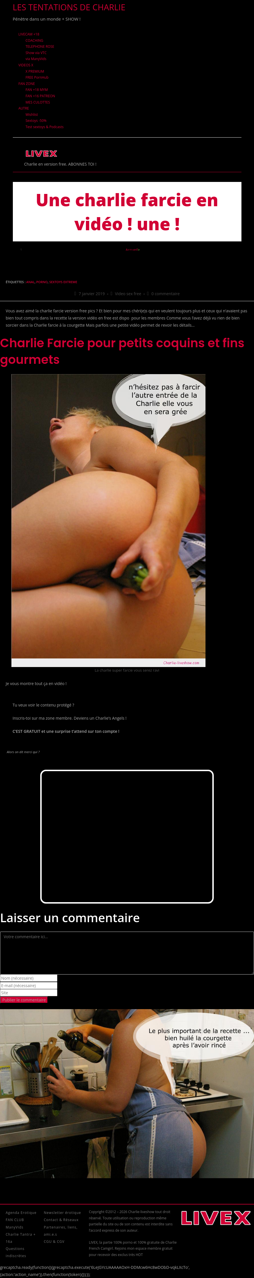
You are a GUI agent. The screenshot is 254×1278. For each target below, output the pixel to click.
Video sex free (128, 293)
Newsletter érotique (62, 1212)
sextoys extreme (63, 282)
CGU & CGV (54, 1241)
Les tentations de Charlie (69, 7)
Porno (42, 282)
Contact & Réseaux (61, 1219)
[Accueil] (132, 249)
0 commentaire (166, 293)
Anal (30, 282)
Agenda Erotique (21, 1212)
